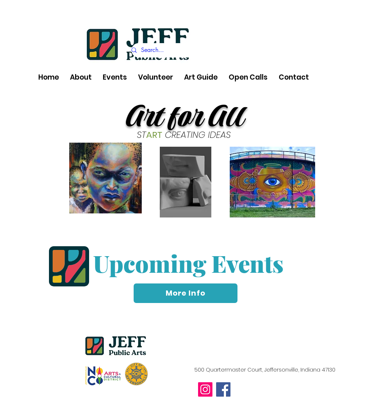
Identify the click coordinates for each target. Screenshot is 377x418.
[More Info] (185, 293)
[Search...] (196, 50)
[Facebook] (223, 389)
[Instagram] (205, 389)
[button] (80, 77)
